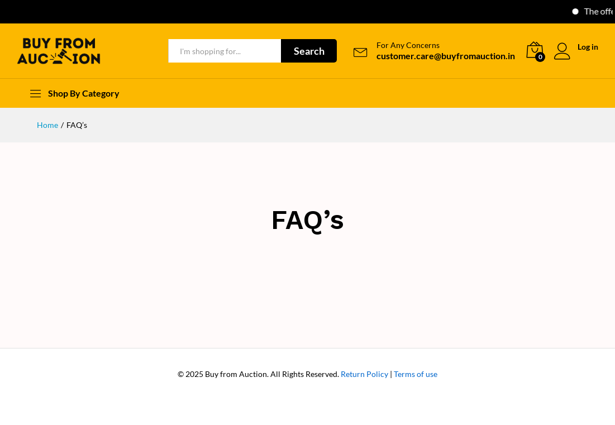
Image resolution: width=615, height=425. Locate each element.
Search (309, 51)
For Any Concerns (408, 45)
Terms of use (415, 374)
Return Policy (364, 374)
